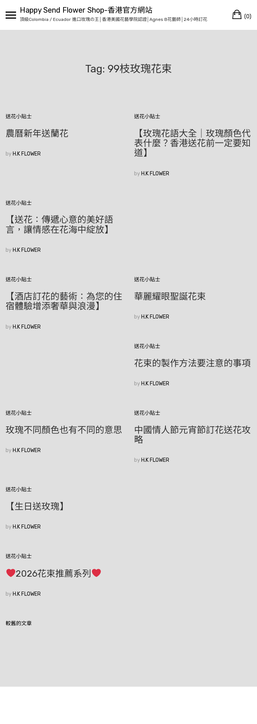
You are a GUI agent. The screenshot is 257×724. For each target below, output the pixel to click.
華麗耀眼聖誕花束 (170, 296)
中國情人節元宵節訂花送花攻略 (192, 435)
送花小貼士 (19, 116)
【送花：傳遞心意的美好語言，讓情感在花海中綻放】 (59, 224)
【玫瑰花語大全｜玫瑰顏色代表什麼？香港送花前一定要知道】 (192, 143)
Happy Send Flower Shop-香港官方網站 (86, 10)
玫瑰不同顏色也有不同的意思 (64, 430)
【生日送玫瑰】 (37, 506)
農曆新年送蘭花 (37, 133)
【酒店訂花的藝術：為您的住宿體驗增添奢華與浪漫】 (64, 301)
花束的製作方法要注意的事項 (192, 363)
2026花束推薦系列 (53, 573)
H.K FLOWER (27, 154)
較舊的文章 (19, 623)
